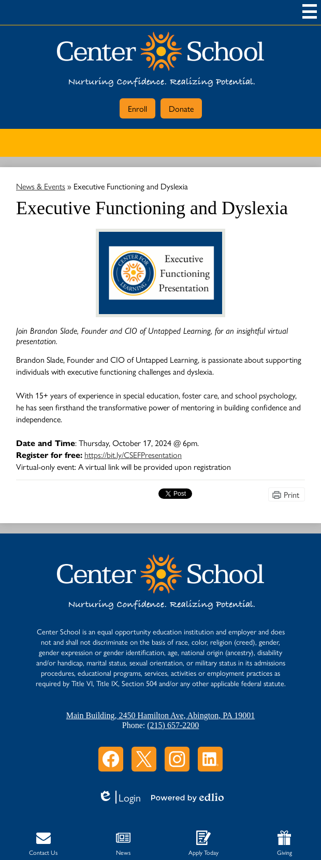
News (123, 844)
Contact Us (43, 844)
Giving (284, 844)
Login (119, 797)
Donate (181, 108)
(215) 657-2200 (173, 725)
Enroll (137, 108)
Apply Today (203, 844)
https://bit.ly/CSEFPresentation (133, 455)
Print (291, 494)
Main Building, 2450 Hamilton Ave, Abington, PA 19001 (160, 715)
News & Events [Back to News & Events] (40, 186)
